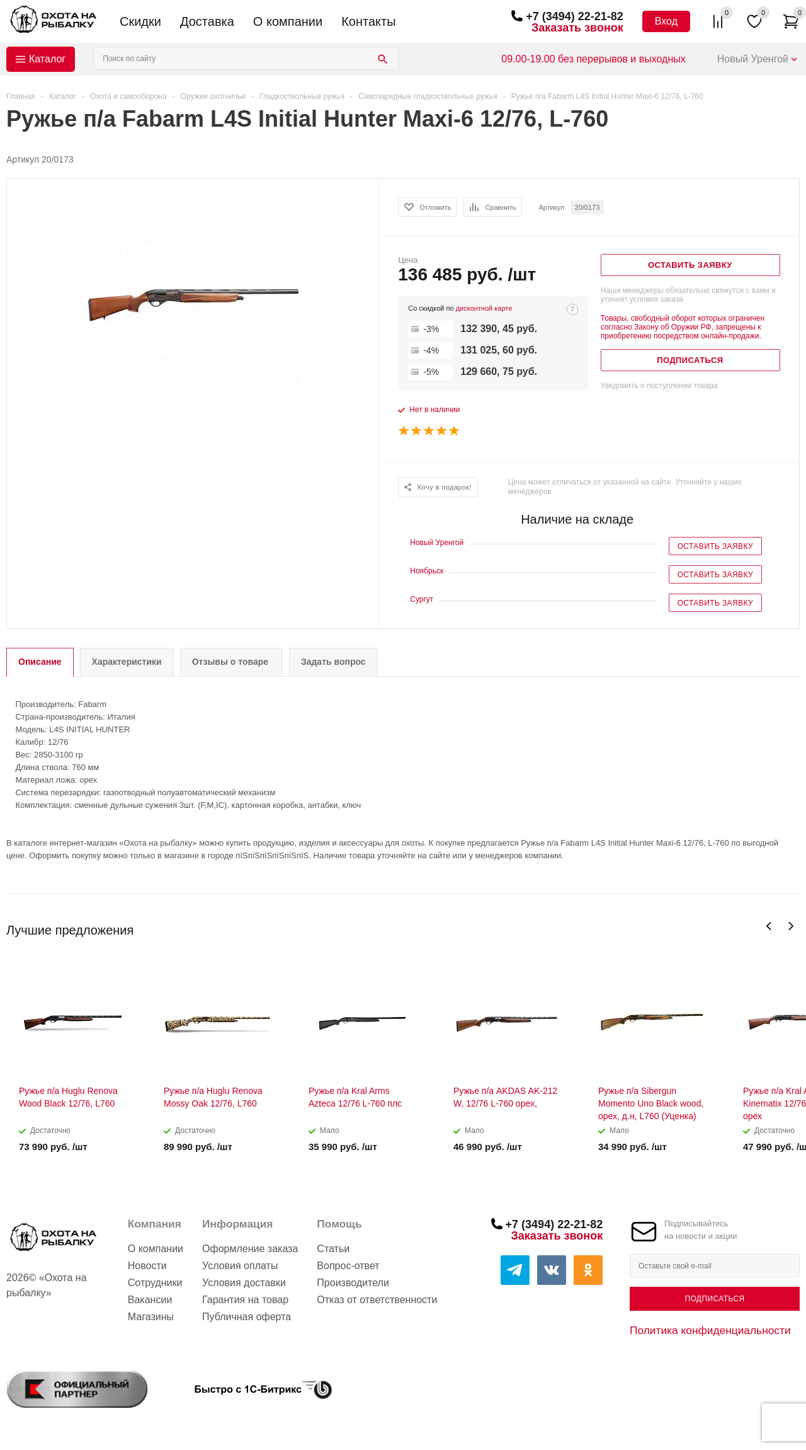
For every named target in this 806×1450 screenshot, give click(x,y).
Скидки (140, 21)
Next (790, 926)
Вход (666, 21)
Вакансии (150, 1299)
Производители (353, 1282)
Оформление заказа (250, 1248)
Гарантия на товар (245, 1299)
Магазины (151, 1316)
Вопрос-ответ (348, 1265)
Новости (147, 1265)
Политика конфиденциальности (710, 1330)
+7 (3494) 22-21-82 (574, 16)
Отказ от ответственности (377, 1299)
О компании (287, 21)
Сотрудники (155, 1282)
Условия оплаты (240, 1265)
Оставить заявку (715, 546)
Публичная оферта (246, 1316)
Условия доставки (244, 1282)
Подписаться (714, 1298)
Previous (769, 926)
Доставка (207, 21)
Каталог (47, 59)
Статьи (333, 1248)
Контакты (368, 21)
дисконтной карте (484, 308)
